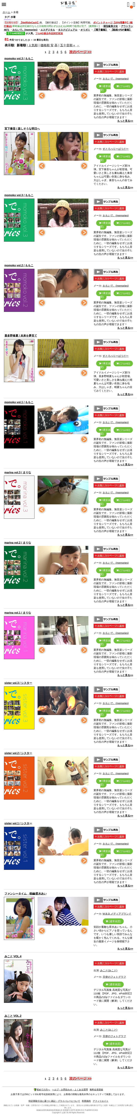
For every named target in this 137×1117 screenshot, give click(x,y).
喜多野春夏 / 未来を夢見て (20, 335)
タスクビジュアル (67, 29)
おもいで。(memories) (24, 29)
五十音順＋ (68, 45)
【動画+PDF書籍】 (121, 29)
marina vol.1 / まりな (17, 612)
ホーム (6, 12)
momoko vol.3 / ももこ (19, 58)
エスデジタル (47, 29)
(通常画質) (105, 88)
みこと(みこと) (108, 970)
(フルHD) (123, 86)
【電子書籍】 (100, 29)
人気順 (33, 45)
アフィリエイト (100, 1101)
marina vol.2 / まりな (17, 542)
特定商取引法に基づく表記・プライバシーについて (54, 1101)
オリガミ (85, 29)
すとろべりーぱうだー (116, 148)
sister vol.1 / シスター (18, 823)
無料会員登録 (96, 1089)
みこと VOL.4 (13, 956)
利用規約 (86, 1101)
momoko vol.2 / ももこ (19, 265)
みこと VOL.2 (13, 1015)
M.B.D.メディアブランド (117, 913)
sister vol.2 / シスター (18, 753)
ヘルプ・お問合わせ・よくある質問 (70, 1089)
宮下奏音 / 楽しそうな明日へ (22, 128)
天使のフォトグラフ (114, 976)
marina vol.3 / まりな (17, 472)
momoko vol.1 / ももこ (19, 402)
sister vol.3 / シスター (18, 682)
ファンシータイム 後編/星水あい (25, 893)
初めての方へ (42, 1089)
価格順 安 (47, 45)
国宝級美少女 (110, 26)
